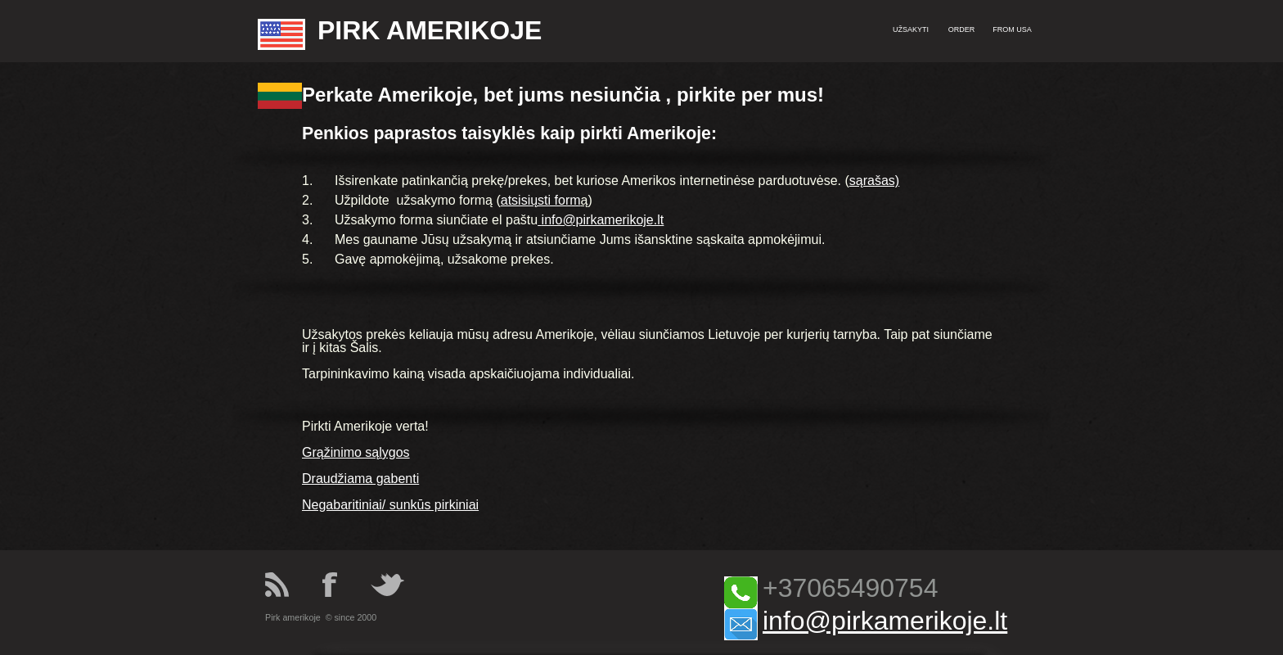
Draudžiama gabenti (360, 479)
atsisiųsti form (541, 200)
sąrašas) (874, 180)
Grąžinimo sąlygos (356, 452)
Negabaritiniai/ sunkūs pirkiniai (390, 505)
